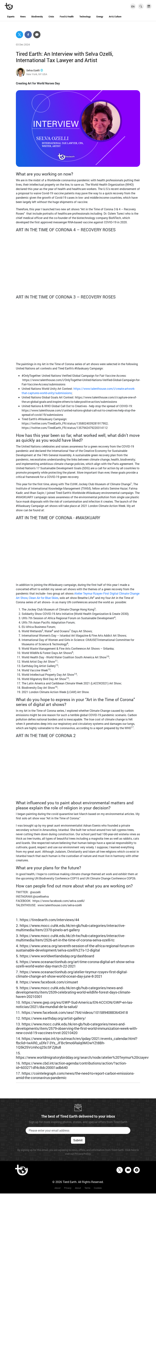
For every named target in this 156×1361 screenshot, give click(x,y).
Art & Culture (115, 16)
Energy (99, 16)
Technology (85, 16)
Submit (78, 1140)
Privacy (67, 1187)
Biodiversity (37, 16)
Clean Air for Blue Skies (43, 598)
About (57, 1187)
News (23, 16)
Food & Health (67, 16)
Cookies (98, 1187)
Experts (10, 16)
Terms (87, 1187)
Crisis (51, 16)
